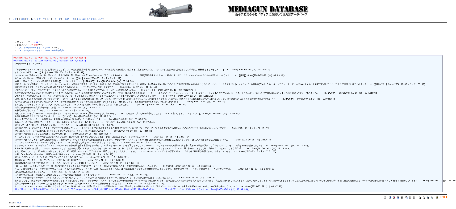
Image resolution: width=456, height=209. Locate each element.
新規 (67, 19)
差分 (28, 19)
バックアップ (38, 19)
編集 (23, 19)
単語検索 (81, 19)
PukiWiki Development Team (37, 206)
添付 (49, 19)
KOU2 (19, 203)
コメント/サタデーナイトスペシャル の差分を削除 (40, 50)
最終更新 (90, 19)
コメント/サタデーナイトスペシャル (34, 47)
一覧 (73, 19)
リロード (56, 19)
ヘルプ (100, 19)
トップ (13, 19)
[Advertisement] (228, 32)
